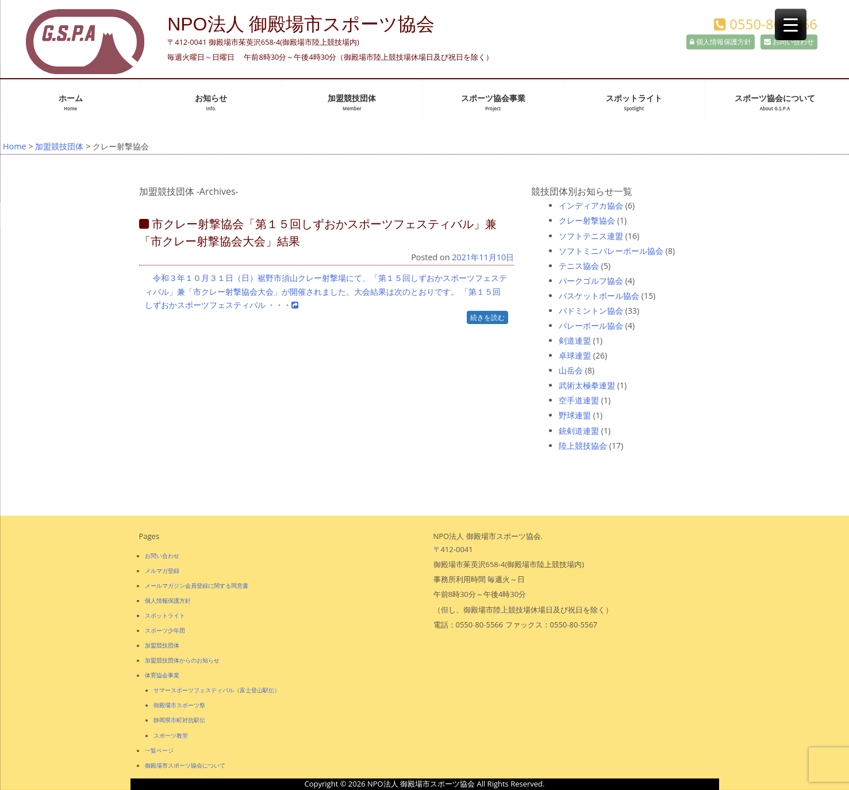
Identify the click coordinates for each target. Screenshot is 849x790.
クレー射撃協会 (587, 220)
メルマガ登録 (162, 571)
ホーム (71, 102)
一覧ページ (159, 750)
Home (14, 146)
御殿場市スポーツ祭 (179, 705)
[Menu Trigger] (790, 24)
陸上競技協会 (583, 445)
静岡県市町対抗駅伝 (179, 720)
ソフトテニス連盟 (591, 235)
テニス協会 (579, 265)
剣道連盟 (575, 340)
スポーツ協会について (775, 102)
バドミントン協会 (591, 310)
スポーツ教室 (170, 735)
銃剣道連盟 (579, 430)
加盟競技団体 (352, 102)
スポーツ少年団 (165, 630)
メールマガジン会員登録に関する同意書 (196, 585)
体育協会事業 (162, 675)
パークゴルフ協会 (591, 280)
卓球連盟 (575, 355)
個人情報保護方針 (720, 42)
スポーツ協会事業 (493, 102)
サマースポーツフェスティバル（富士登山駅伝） (216, 690)
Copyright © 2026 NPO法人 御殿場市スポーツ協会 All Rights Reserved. (425, 784)
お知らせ (211, 102)
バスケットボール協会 (599, 295)
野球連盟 (575, 415)
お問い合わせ (789, 42)
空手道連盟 (579, 400)
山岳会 (571, 370)
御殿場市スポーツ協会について (185, 765)
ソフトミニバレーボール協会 (611, 250)
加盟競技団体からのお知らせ (182, 660)
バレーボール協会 (591, 325)
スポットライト (634, 102)
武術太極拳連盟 (587, 385)
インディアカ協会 (591, 205)
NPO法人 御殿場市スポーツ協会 (301, 24)
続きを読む (487, 317)
